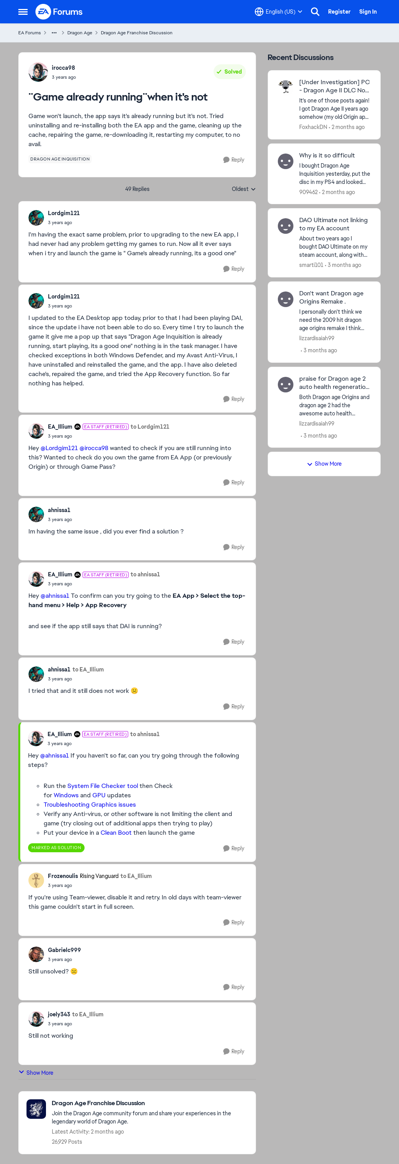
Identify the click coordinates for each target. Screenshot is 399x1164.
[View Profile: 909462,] (285, 161)
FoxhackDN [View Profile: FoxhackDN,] (313, 127)
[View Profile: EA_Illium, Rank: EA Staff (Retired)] (36, 431)
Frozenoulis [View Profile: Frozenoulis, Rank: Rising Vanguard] (63, 876)
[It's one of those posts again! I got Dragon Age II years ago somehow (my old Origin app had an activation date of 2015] (335, 109)
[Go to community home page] (59, 11)
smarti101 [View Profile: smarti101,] (311, 264)
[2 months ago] (347, 127)
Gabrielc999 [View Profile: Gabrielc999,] (64, 950)
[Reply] (234, 160)
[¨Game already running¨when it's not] (64, 222)
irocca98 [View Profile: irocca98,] (63, 67)
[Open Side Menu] (23, 12)
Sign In (368, 11)
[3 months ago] (343, 265)
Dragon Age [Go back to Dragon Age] (79, 33)
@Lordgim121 (59, 448)
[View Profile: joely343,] (36, 1019)
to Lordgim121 (150, 426)
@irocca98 (93, 448)
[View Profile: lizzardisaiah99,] (285, 299)
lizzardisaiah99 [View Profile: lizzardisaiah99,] (316, 338)
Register (339, 11)
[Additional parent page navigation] (54, 32)
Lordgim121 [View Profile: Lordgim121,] (64, 213)
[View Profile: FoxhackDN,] (285, 88)
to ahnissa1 (145, 574)
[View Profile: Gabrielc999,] (36, 954)
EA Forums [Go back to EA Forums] (29, 33)
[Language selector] (278, 11)
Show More (35, 1072)
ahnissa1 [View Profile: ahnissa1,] (59, 510)
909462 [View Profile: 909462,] (308, 191)
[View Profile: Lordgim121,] (36, 218)
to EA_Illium (88, 669)
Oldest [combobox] (244, 189)
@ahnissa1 (55, 596)
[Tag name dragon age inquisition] (60, 159)
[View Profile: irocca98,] (38, 72)
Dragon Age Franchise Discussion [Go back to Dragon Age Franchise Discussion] (137, 33)
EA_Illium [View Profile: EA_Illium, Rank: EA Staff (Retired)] (60, 426)
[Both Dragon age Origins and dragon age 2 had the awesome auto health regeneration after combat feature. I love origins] (335, 405)
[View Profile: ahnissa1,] (36, 514)
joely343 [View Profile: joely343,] (59, 1014)
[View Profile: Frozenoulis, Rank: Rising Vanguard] (36, 880)
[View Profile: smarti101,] (285, 226)
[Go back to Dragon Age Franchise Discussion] (150, 1103)
